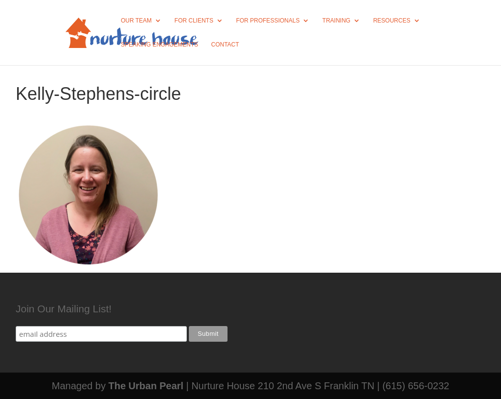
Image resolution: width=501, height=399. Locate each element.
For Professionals (267, 20)
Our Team (136, 20)
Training (336, 20)
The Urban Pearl (145, 385)
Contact (225, 44)
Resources (391, 20)
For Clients (194, 20)
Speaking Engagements (159, 44)
